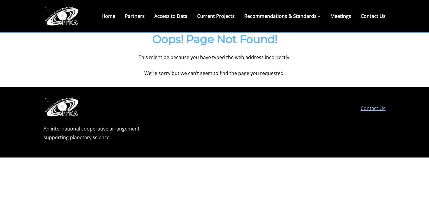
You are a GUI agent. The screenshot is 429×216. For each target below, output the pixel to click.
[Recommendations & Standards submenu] (319, 16)
